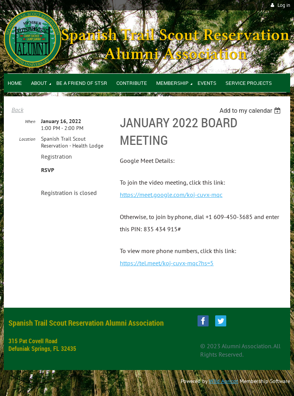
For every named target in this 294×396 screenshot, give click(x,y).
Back (17, 110)
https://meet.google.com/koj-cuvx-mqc (171, 194)
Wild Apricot (223, 381)
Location (27, 139)
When (30, 121)
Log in (284, 5)
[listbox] (251, 110)
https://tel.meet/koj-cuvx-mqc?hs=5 (167, 263)
